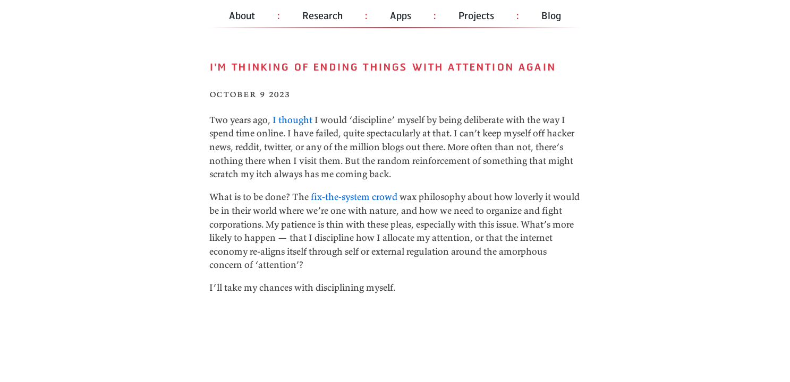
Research (322, 15)
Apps (400, 15)
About (242, 15)
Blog (551, 15)
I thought (292, 120)
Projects (476, 15)
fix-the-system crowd (354, 197)
